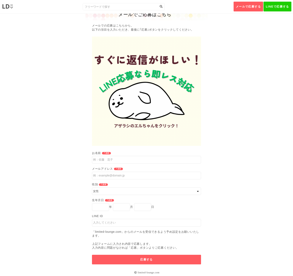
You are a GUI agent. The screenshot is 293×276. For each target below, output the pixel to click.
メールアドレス (102, 168)
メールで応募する (248, 6)
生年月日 (98, 200)
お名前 (96, 153)
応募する (146, 259)
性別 (95, 184)
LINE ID (97, 216)
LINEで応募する (277, 6)
